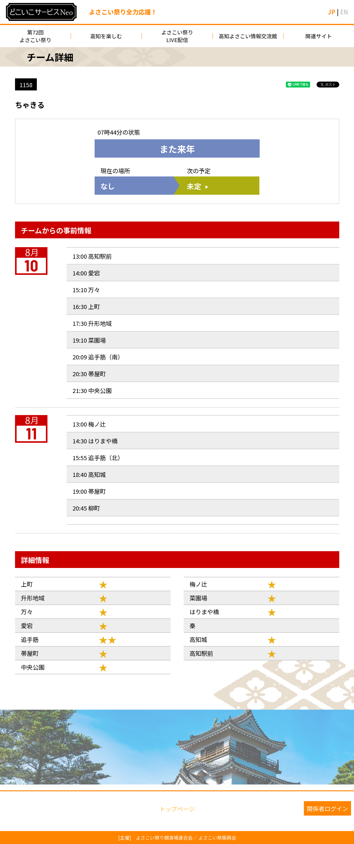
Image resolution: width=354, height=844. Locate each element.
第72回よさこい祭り (35, 36)
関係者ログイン (327, 808)
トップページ (177, 808)
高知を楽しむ (106, 36)
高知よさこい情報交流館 (248, 36)
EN (344, 12)
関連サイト (318, 36)
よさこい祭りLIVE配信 (177, 36)
